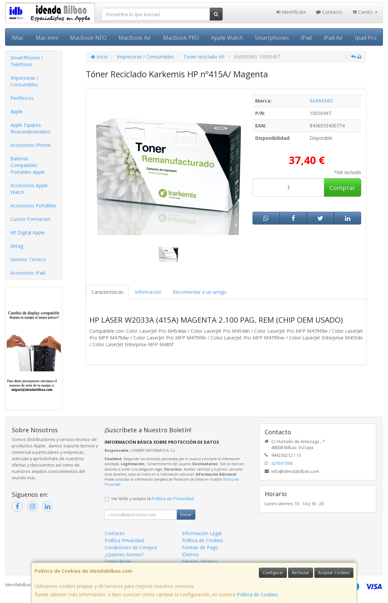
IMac (17, 37)
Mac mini (47, 37)
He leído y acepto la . (153, 498)
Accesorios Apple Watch (29, 188)
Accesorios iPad (27, 273)
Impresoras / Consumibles (24, 81)
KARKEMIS (321, 100)
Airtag (16, 246)
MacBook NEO (88, 37)
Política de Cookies (257, 594)
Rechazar (300, 572)
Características (107, 292)
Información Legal (202, 533)
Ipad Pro (366, 37)
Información (148, 292)
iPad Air (333, 37)
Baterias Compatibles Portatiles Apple (27, 165)
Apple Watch (227, 37)
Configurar (273, 572)
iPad (306, 37)
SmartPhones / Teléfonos (26, 61)
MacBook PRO (181, 37)
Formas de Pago (200, 547)
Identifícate (291, 12)
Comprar (342, 188)
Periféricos (22, 98)
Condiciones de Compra (131, 547)
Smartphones (272, 37)
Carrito (365, 12)
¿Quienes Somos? (124, 554)
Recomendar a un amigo (200, 292)
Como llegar (118, 561)
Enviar (186, 514)
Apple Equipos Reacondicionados (30, 128)
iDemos (190, 554)
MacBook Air (135, 37)
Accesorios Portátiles (33, 205)
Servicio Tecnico (28, 259)
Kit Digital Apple (27, 232)
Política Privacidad (124, 540)
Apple (16, 111)
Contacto (329, 12)
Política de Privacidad (173, 498)
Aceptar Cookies (334, 572)
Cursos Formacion (30, 219)
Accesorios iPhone (30, 145)
